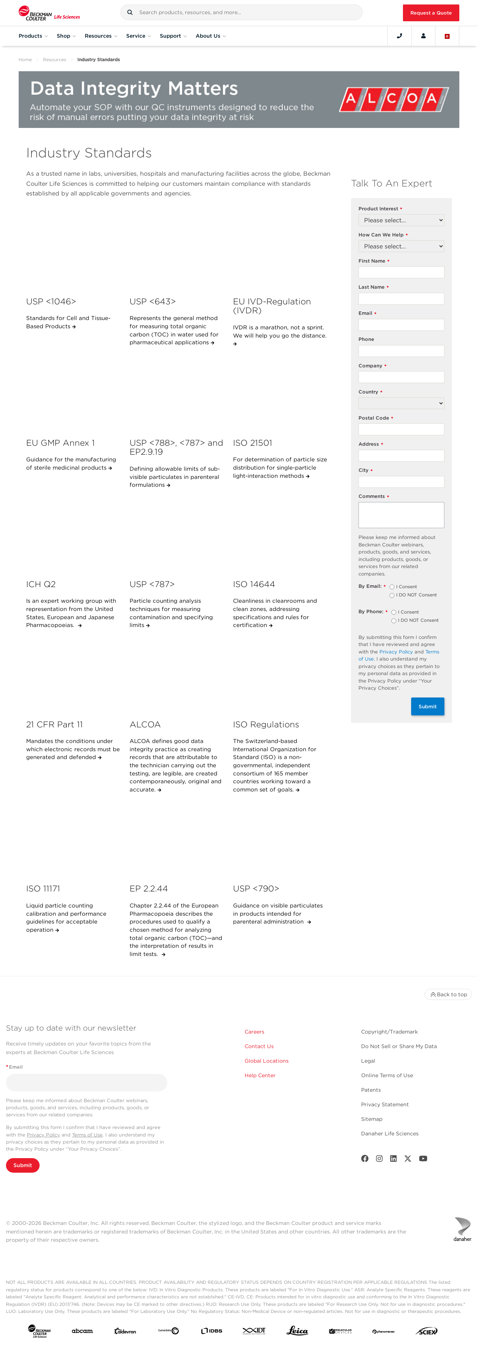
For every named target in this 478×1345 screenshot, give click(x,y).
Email (367, 313)
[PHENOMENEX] (383, 1332)
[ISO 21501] (281, 392)
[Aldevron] (125, 1333)
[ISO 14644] (281, 533)
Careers (254, 1032)
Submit (428, 706)
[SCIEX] (426, 1332)
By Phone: (373, 612)
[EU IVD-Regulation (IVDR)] (281, 251)
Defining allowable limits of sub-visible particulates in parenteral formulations (175, 476)
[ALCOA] (177, 674)
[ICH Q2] (74, 533)
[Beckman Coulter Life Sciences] (49, 12)
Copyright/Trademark (389, 1032)
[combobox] (241, 12)
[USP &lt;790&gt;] (281, 838)
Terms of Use (87, 1135)
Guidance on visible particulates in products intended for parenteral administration (278, 913)
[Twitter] (408, 1160)
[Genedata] (168, 1332)
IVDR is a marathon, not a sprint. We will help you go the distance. (280, 331)
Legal (368, 1061)
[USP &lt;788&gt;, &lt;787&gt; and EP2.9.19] (177, 392)
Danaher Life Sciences (390, 1133)
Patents (371, 1090)
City (365, 470)
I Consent (406, 587)
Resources (54, 59)
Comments (373, 496)
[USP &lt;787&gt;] (177, 533)
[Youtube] (423, 1160)
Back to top (448, 994)
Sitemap (371, 1119)
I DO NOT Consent (416, 595)
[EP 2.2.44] (177, 838)
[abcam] (82, 1332)
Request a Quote (431, 13)
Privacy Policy (396, 652)
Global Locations (267, 1061)
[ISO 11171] (74, 838)
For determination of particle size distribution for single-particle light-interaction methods (280, 467)
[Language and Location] (447, 36)
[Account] (423, 36)
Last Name (373, 287)
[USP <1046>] (74, 251)
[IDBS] (211, 1332)
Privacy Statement (385, 1104)
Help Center (260, 1075)
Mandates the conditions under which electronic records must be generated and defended (73, 749)
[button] (130, 12)
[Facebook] (365, 1160)
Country (370, 392)
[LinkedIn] (393, 1160)
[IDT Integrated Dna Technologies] (254, 1332)
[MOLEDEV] (340, 1332)
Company (372, 366)
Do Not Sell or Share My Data (399, 1046)
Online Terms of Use (387, 1075)
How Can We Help (383, 235)
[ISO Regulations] (281, 674)
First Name (373, 261)
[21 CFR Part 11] (74, 674)
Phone (366, 339)
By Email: (372, 586)
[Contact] (400, 36)
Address (370, 444)
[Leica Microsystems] (297, 1332)
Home (25, 59)
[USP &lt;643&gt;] (177, 251)
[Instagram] (379, 1160)
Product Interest (380, 209)
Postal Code (375, 418)
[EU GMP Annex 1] (74, 392)
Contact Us (259, 1046)
